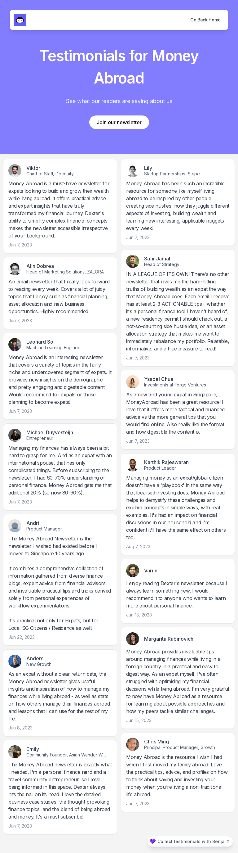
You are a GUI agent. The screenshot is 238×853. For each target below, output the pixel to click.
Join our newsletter (119, 122)
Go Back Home (205, 19)
